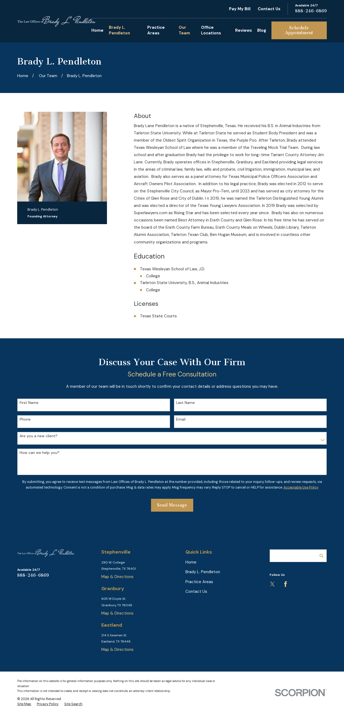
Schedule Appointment (299, 30)
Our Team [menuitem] (184, 30)
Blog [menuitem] (261, 30)
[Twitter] (272, 584)
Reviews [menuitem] (243, 30)
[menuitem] (24, 704)
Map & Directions (117, 576)
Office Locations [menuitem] (211, 30)
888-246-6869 (311, 10)
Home (190, 562)
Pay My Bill (239, 9)
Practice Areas (199, 581)
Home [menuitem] (97, 30)
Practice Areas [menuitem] (156, 30)
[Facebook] (285, 584)
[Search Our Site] (322, 556)
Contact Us (269, 9)
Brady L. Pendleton (202, 572)
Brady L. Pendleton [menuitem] (119, 30)
